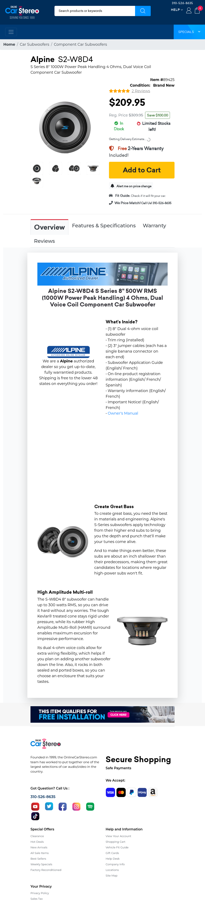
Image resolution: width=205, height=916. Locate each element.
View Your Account (118, 836)
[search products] (94, 11)
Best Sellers (38, 858)
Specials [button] (189, 32)
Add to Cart (142, 170)
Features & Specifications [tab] (104, 226)
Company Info (115, 864)
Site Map (112, 875)
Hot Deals (37, 841)
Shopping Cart (115, 841)
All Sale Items (39, 853)
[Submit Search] (143, 11)
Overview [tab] (49, 227)
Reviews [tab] (44, 241)
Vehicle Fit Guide (117, 847)
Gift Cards (112, 853)
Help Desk (113, 858)
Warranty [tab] (154, 226)
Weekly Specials (41, 864)
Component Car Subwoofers (80, 44)
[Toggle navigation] (11, 32)
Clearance (37, 836)
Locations (112, 870)
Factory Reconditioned (45, 870)
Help (175, 10)
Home (9, 44)
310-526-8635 (182, 3)
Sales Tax (36, 898)
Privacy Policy (39, 893)
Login (189, 11)
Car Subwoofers (34, 44)
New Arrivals (38, 847)
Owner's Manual (123, 413)
